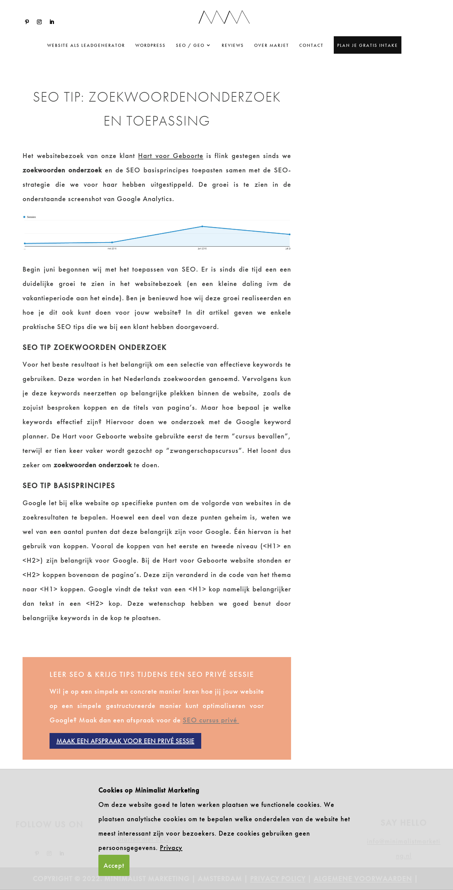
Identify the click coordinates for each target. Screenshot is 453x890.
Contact (311, 45)
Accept (114, 865)
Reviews (233, 45)
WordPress (150, 45)
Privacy (171, 847)
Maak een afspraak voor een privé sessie (125, 740)
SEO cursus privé (211, 719)
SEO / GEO (190, 45)
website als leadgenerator (86, 45)
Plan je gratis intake (367, 45)
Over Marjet (271, 45)
